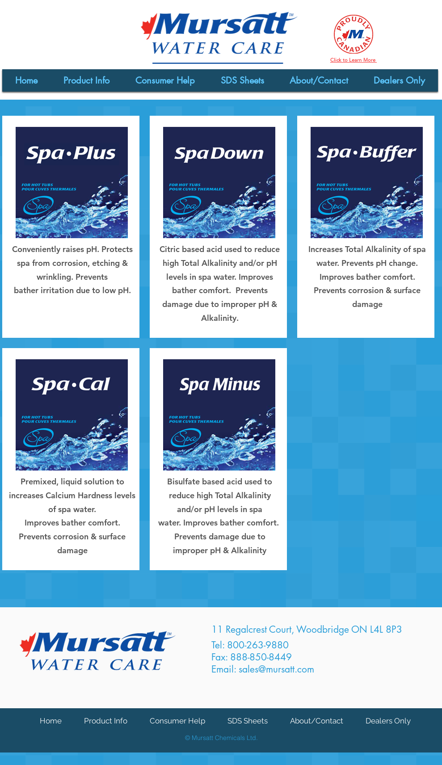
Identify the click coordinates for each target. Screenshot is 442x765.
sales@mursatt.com (276, 669)
